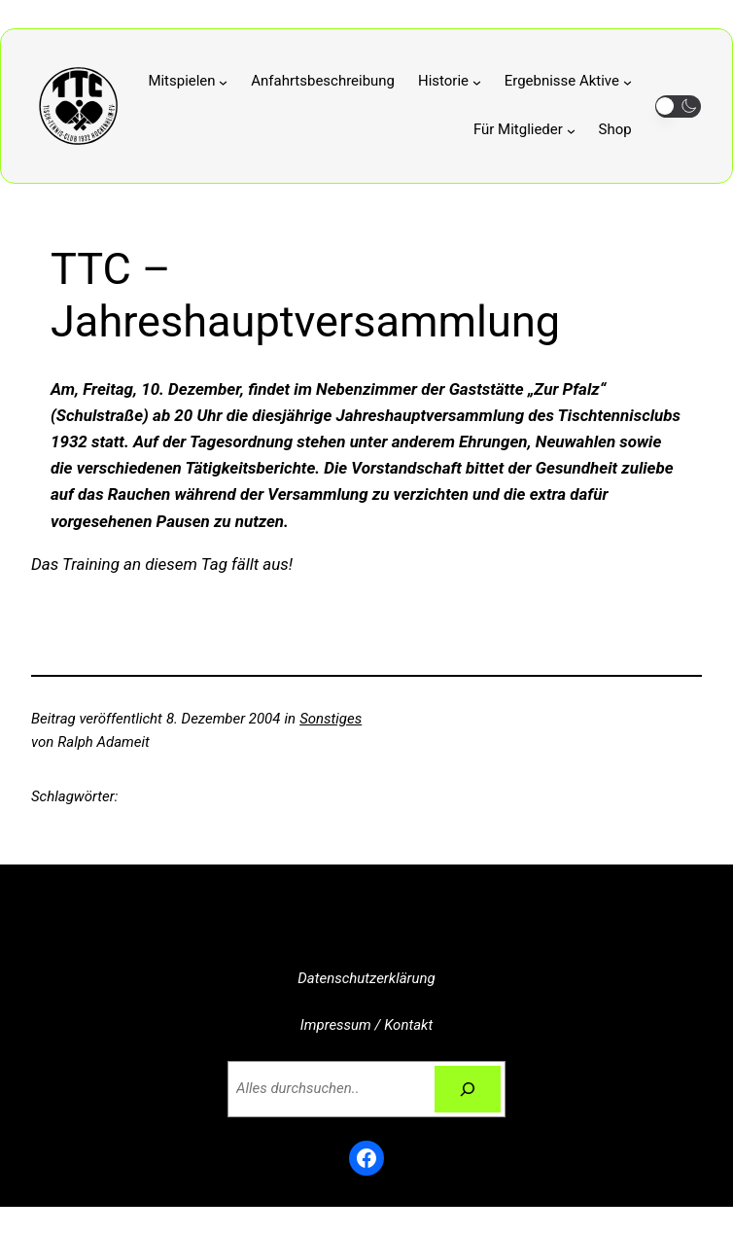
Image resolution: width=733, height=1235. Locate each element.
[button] (678, 106)
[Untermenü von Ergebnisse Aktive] (568, 81)
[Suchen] (468, 1089)
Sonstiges (330, 718)
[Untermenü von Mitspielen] (187, 81)
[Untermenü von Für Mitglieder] (524, 130)
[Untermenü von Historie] (449, 81)
